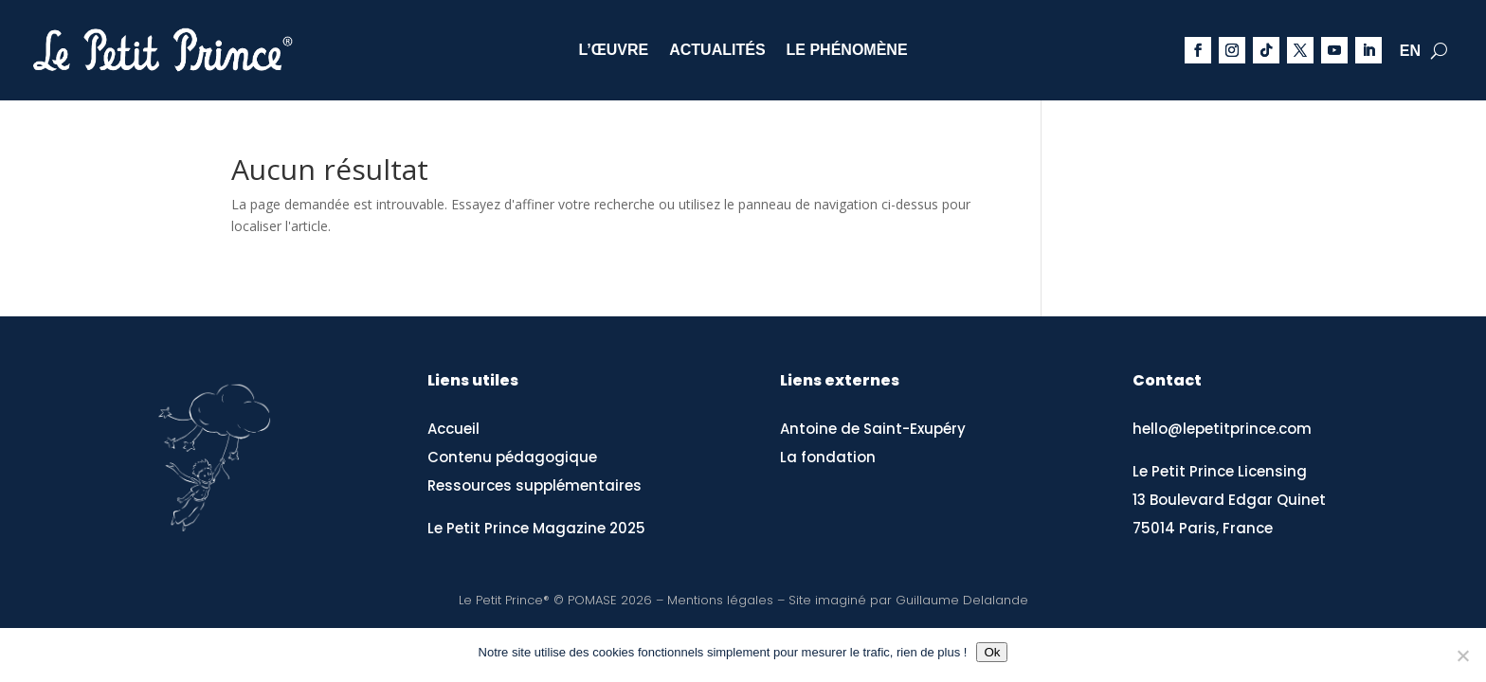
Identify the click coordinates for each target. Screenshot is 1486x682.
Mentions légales (720, 600)
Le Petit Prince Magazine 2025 (536, 528)
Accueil (453, 429)
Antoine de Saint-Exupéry (873, 429)
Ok (992, 652)
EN (1410, 52)
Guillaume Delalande (962, 600)
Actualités (717, 51)
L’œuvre (613, 51)
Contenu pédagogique (512, 457)
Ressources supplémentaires (534, 485)
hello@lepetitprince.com (1222, 429)
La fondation (828, 457)
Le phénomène (847, 51)
